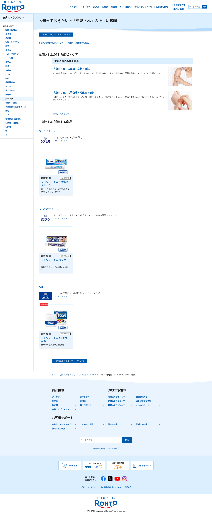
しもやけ (9, 58)
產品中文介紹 (99, 448)
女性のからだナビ (143, 405)
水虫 (7, 46)
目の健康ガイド (142, 397)
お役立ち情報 (64, 375)
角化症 (8, 94)
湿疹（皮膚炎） (12, 30)
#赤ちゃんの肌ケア (61, 114)
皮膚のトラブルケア (14, 17)
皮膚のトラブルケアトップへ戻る (56, 34)
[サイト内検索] (195, 6)
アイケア (56, 397)
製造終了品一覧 (58, 428)
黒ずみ (8, 50)
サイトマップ (113, 448)
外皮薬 (55, 401)
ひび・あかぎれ (12, 42)
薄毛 (7, 111)
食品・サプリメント (60, 409)
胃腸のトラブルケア (116, 405)
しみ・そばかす (12, 54)
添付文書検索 (142, 424)
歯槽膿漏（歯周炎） (13, 119)
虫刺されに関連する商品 (78, 43)
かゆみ (8, 70)
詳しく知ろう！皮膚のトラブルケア (85, 375)
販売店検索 (112, 424)
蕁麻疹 (8, 38)
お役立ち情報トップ (116, 397)
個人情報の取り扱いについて (110, 487)
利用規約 (128, 487)
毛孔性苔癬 (10, 82)
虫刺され (9, 98)
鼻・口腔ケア (85, 405)
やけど (8, 78)
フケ (7, 115)
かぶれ (8, 86)
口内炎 (8, 127)
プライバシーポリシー (89, 487)
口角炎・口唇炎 (12, 123)
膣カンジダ (10, 90)
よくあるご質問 (86, 424)
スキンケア (85, 397)
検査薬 (55, 405)
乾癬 (7, 66)
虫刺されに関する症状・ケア (51, 43)
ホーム (54, 375)
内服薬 (83, 401)
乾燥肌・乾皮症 (12, 103)
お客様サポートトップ (61, 424)
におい (8, 74)
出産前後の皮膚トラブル (15, 107)
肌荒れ (8, 62)
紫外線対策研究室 (143, 401)
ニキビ (8, 34)
